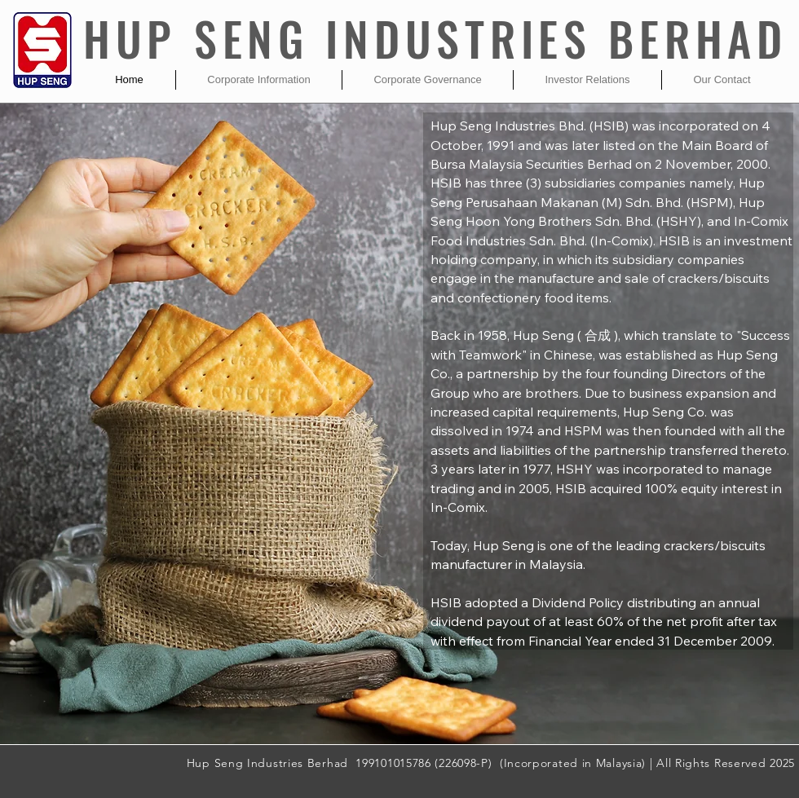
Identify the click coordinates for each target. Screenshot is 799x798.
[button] (259, 80)
